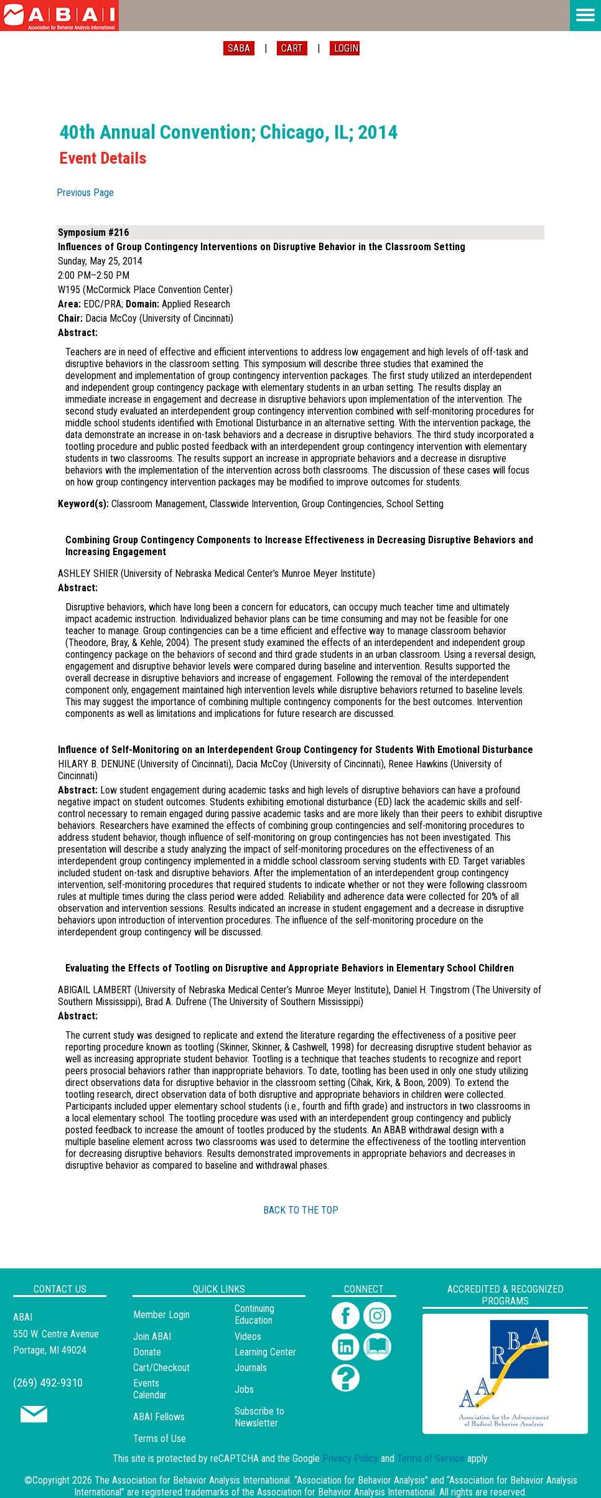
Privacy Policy (350, 1458)
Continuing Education (254, 1314)
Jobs (244, 1389)
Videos (248, 1336)
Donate (147, 1352)
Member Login (161, 1315)
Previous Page (85, 193)
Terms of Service (431, 1458)
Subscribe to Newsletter (259, 1417)
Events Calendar (150, 1389)
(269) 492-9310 (48, 1382)
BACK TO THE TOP (300, 1210)
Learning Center (265, 1352)
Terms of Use (159, 1438)
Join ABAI (152, 1336)
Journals (251, 1368)
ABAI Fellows (159, 1417)
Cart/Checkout (161, 1368)
